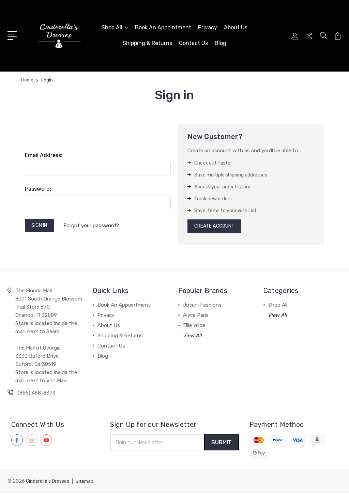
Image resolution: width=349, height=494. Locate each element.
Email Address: (43, 154)
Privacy (207, 27)
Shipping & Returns (147, 42)
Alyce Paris (196, 315)
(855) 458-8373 (37, 393)
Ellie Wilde (194, 326)
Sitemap (85, 482)
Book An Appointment (163, 27)
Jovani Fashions (202, 305)
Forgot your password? (95, 224)
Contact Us (193, 42)
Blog (220, 42)
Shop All (115, 27)
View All (192, 336)
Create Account (217, 225)
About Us (235, 27)
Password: (38, 187)
